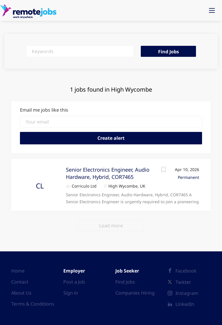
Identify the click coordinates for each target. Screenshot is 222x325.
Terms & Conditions (32, 304)
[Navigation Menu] (212, 10)
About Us (21, 293)
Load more (111, 225)
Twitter (183, 282)
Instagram (186, 293)
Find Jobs (168, 51)
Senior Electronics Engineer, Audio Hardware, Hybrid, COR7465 (107, 173)
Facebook (186, 271)
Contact (19, 282)
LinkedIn (184, 304)
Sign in (70, 293)
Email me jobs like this (44, 110)
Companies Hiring (135, 293)
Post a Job (74, 282)
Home (18, 271)
